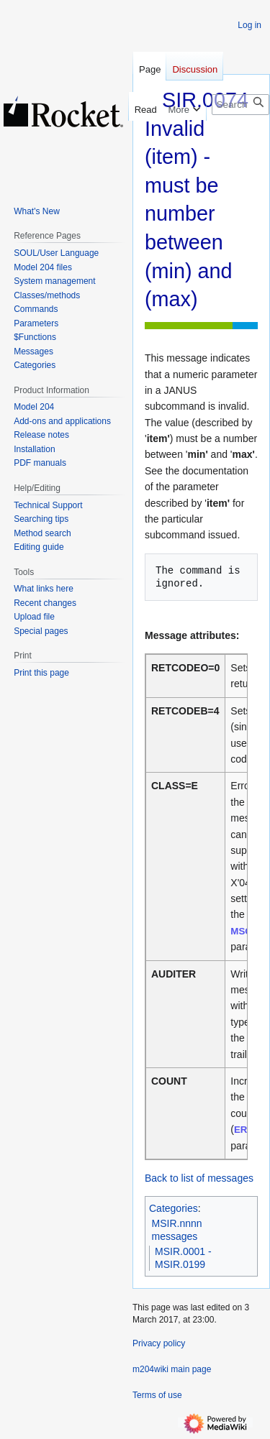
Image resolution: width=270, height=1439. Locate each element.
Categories (173, 1208)
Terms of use (157, 1395)
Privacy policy (158, 1343)
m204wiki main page (171, 1369)
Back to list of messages (199, 1178)
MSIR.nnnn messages (177, 1230)
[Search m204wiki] (240, 104)
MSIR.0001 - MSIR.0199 (183, 1258)
